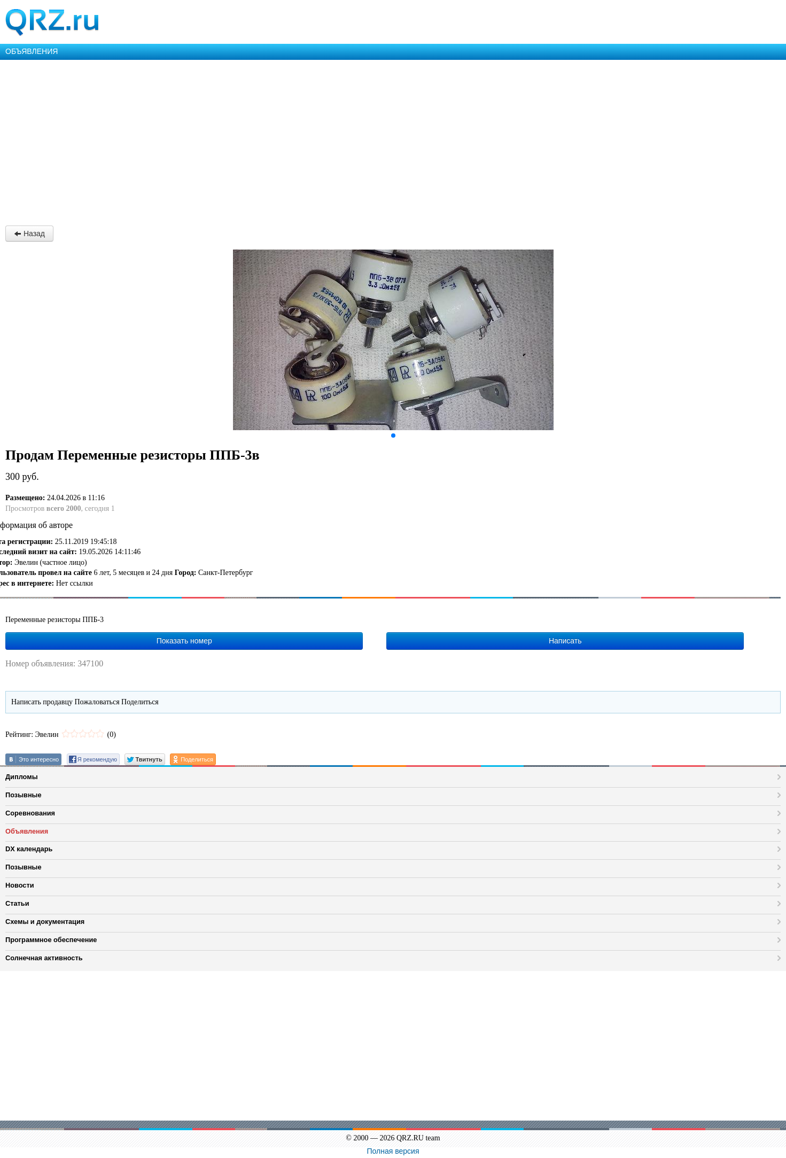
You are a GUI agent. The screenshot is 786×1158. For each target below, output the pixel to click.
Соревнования (30, 813)
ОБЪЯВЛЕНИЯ (31, 51)
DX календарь (28, 849)
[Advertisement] (320, 140)
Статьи (17, 903)
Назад (29, 233)
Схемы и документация (44, 922)
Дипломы (21, 777)
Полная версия (393, 1151)
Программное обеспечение (51, 940)
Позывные (23, 795)
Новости (19, 885)
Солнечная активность (44, 958)
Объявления (26, 831)
